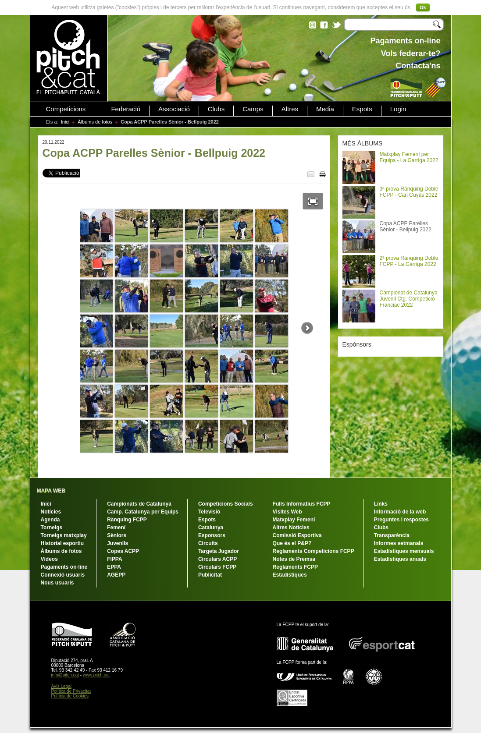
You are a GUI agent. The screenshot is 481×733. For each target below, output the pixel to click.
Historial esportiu (62, 543)
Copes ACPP (123, 551)
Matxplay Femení (294, 520)
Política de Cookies (70, 696)
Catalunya (210, 527)
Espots (362, 109)
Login (398, 109)
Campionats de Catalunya (139, 504)
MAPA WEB (51, 491)
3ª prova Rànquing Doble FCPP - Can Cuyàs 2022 (409, 192)
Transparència (392, 535)
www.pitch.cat (96, 675)
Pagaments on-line (64, 567)
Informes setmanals (399, 543)
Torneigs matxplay (64, 535)
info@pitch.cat (65, 675)
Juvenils (117, 543)
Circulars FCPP (217, 567)
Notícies (51, 512)
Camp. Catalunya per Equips (142, 512)
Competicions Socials (225, 504)
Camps (253, 109)
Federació (125, 109)
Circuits (208, 543)
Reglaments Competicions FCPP (313, 551)
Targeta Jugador (218, 551)
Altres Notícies (291, 527)
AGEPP (116, 575)
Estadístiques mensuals (404, 551)
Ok (423, 7)
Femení (116, 527)
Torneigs (52, 527)
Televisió (209, 512)
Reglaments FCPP (295, 567)
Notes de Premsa (294, 559)
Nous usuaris (57, 583)
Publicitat (210, 575)
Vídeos (49, 559)
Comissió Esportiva (297, 535)
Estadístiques (290, 575)
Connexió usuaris (63, 575)
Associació (174, 109)
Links (381, 504)
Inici (65, 121)
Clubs (216, 109)
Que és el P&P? (292, 543)
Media (325, 109)
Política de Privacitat (71, 691)
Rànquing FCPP (127, 520)
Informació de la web (400, 512)
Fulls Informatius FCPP (302, 504)
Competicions (66, 109)
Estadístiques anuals (400, 559)
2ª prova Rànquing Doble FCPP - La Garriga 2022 (409, 261)
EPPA (114, 567)
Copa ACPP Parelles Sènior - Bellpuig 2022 (405, 226)
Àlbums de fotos (95, 121)
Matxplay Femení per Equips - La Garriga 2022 (409, 157)
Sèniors (116, 535)
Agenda (50, 520)
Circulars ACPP (217, 559)
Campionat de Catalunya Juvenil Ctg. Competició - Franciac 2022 (409, 299)
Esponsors (211, 535)
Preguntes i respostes (401, 520)
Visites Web (287, 512)
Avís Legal (61, 686)
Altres (289, 109)
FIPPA (114, 559)
